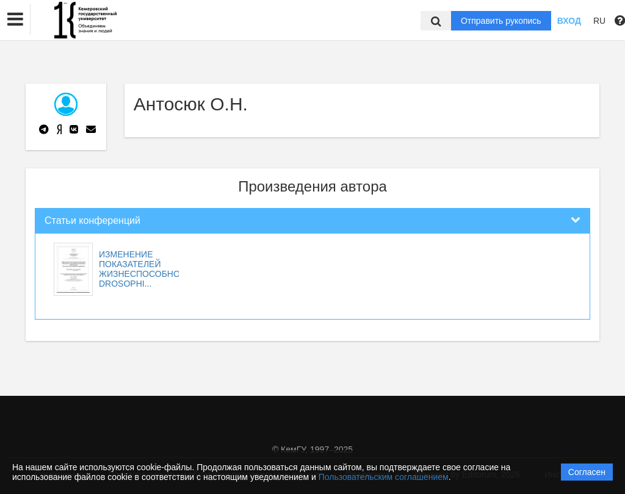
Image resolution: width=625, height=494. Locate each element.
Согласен (586, 472)
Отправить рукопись (501, 21)
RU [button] (599, 21)
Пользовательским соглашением (384, 477)
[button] (15, 19)
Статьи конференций (92, 220)
